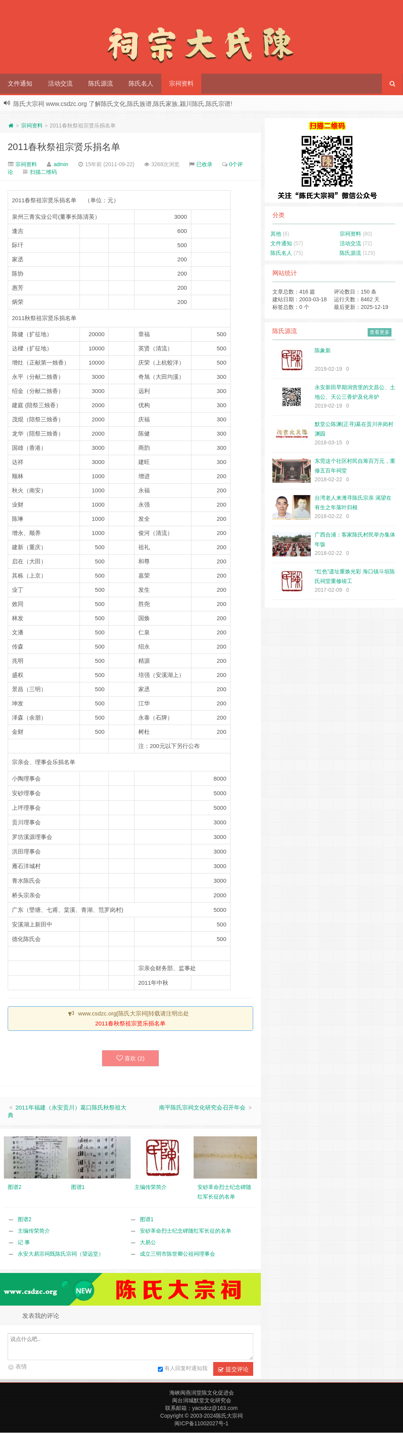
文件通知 (20, 83)
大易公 (148, 1243)
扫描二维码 (43, 172)
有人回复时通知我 (182, 1369)
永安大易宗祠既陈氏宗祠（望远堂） (61, 1254)
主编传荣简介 (34, 1231)
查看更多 (380, 332)
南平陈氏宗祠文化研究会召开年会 (202, 1107)
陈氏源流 (100, 83)
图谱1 (147, 1220)
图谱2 (25, 1220)
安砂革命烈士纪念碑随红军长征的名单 (185, 1231)
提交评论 (233, 1369)
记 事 (24, 1243)
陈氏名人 (141, 83)
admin (61, 164)
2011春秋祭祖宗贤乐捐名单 (64, 147)
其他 (275, 234)
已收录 (204, 164)
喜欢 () (130, 1058)
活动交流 (60, 83)
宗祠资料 (181, 83)
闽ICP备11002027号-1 (201, 1424)
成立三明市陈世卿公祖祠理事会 (177, 1254)
